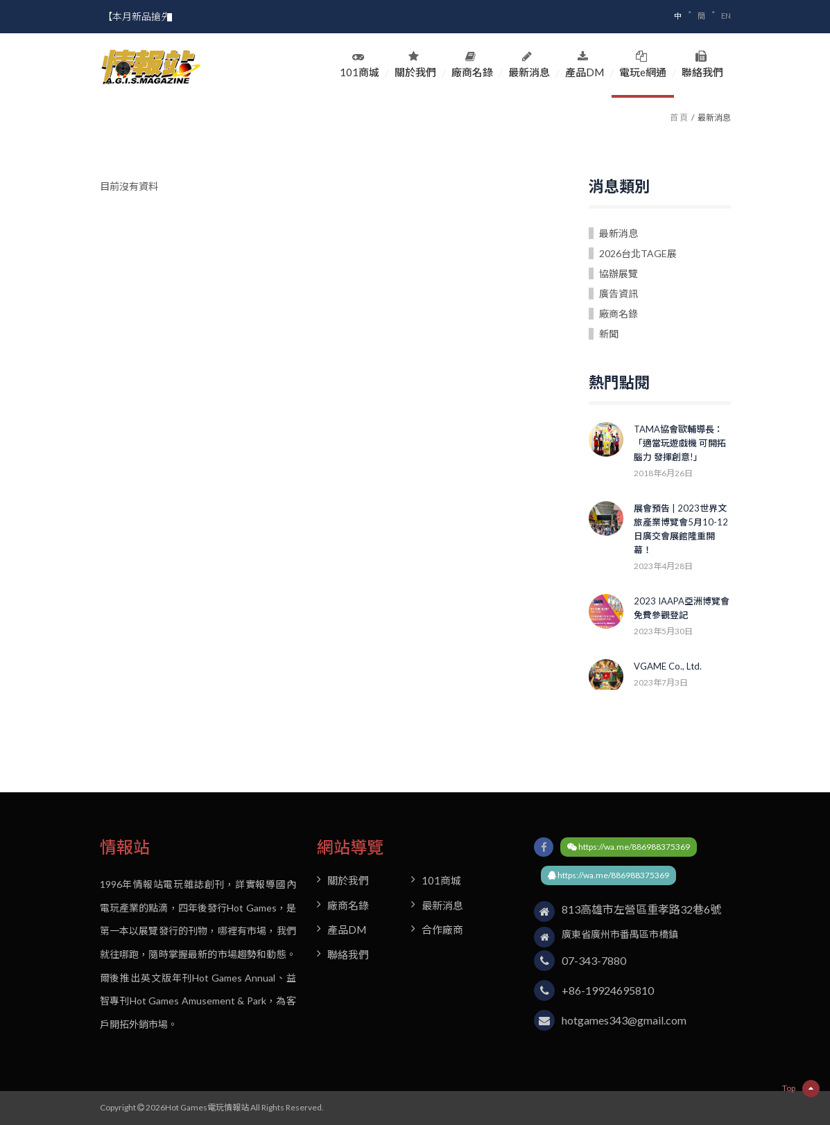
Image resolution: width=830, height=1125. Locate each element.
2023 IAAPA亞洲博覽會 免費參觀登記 (681, 607)
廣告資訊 (618, 293)
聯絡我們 (702, 64)
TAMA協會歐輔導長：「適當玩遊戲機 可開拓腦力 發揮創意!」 (680, 443)
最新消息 (529, 64)
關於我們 (415, 64)
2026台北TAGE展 (638, 253)
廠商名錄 (472, 64)
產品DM (584, 64)
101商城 (359, 64)
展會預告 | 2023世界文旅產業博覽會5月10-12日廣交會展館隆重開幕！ (681, 529)
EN (726, 15)
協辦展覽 (618, 273)
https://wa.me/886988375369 (628, 846)
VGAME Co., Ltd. (668, 666)
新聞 (609, 334)
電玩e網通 (642, 64)
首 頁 (679, 117)
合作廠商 (442, 929)
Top (801, 1088)
